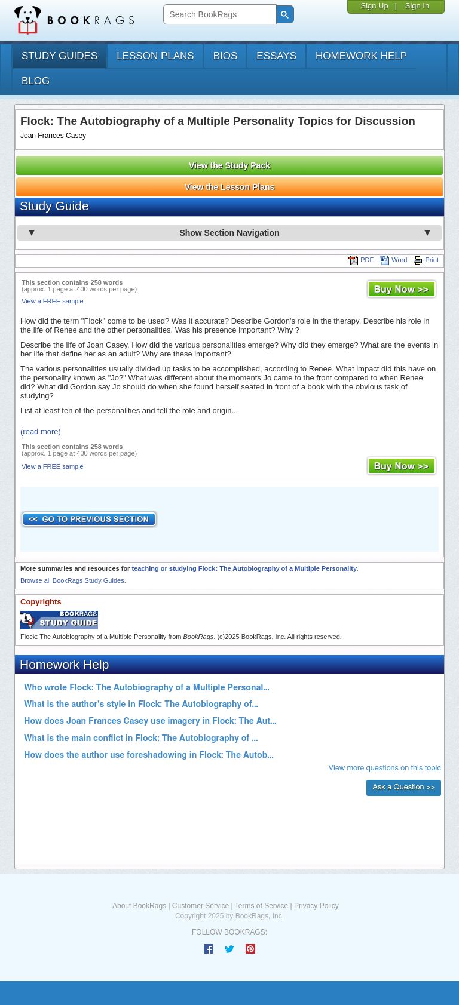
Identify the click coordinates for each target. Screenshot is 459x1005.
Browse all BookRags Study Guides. (73, 580)
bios (225, 56)
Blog (36, 81)
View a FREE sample (53, 301)
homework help (361, 56)
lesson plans (155, 56)
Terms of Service (261, 906)
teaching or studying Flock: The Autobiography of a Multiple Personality (243, 568)
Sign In (417, 5)
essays (276, 56)
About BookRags (139, 906)
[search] (218, 14)
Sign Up (374, 5)
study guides (59, 56)
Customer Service (200, 906)
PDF (361, 259)
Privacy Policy (316, 906)
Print (426, 259)
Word (393, 259)
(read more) (40, 431)
